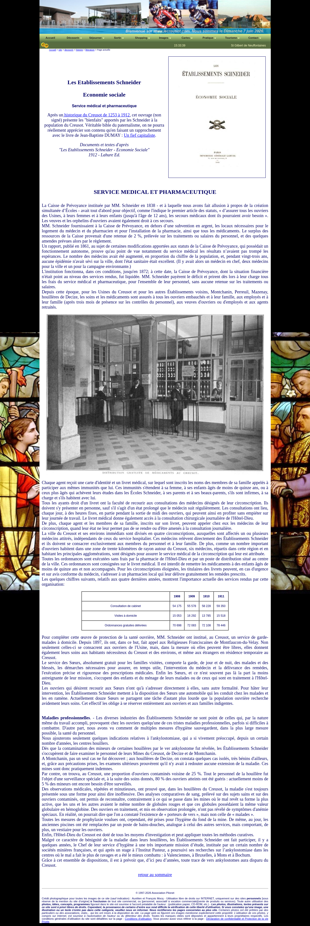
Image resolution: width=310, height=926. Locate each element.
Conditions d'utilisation (138, 918)
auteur (162, 904)
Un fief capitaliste (139, 135)
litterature (90, 50)
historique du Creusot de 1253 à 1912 (96, 115)
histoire (79, 50)
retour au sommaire (155, 874)
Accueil (52, 50)
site (60, 50)
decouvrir (68, 50)
